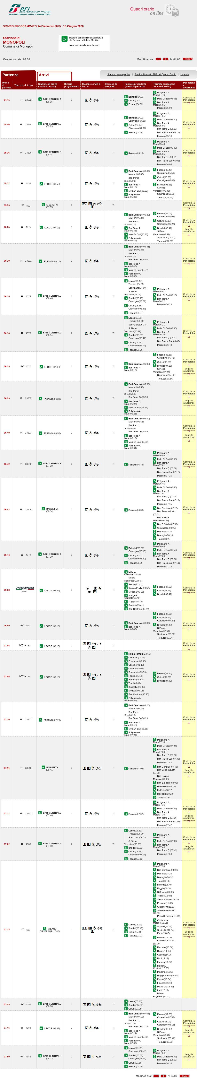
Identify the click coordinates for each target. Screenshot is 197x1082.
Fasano (132, 104)
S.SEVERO (52, 204)
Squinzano (162, 194)
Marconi (161, 108)
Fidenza (161, 983)
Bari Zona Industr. (166, 511)
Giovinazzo (162, 528)
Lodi (159, 990)
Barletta (132, 605)
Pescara (161, 903)
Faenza (161, 962)
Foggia (131, 601)
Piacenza (162, 986)
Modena (132, 592)
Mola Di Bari (163, 98)
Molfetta (161, 531)
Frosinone (133, 661)
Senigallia (162, 930)
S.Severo (162, 892)
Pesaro (160, 937)
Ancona (161, 926)
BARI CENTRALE (52, 99)
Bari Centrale (164, 508)
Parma (131, 584)
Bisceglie (161, 535)
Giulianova (162, 907)
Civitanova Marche (160, 921)
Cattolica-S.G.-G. (165, 940)
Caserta (132, 668)
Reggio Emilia (135, 588)
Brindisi (161, 184)
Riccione (161, 947)
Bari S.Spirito (164, 524)
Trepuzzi (161, 197)
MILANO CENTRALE (48, 930)
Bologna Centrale (130, 596)
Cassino (132, 665)
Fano (159, 933)
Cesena (161, 954)
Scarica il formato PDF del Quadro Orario (155, 74)
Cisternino (133, 128)
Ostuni (131, 100)
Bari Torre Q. (163, 129)
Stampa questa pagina (118, 74)
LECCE (48, 184)
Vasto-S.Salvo (164, 899)
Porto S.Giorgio (165, 916)
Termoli (161, 896)
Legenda (185, 74)
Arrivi (44, 75)
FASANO (48, 261)
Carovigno (133, 121)
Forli (159, 958)
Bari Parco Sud (165, 132)
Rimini (160, 951)
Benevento (133, 672)
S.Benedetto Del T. (166, 910)
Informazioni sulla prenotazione (84, 45)
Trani (159, 539)
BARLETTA (52, 509)
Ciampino (133, 657)
